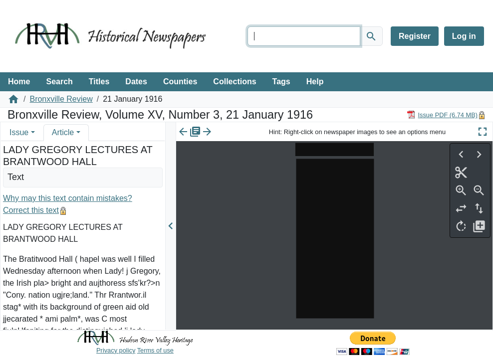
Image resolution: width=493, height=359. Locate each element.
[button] (33, 132)
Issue (18, 132)
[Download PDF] (442, 114)
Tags (281, 81)
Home (19, 81)
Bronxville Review (60, 99)
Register (415, 36)
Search (59, 81)
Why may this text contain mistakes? (67, 198)
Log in (464, 36)
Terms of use (155, 350)
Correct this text (31, 210)
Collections (234, 81)
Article (63, 132)
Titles (99, 81)
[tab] (22, 132)
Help (315, 81)
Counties (180, 81)
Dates (136, 81)
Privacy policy (115, 350)
